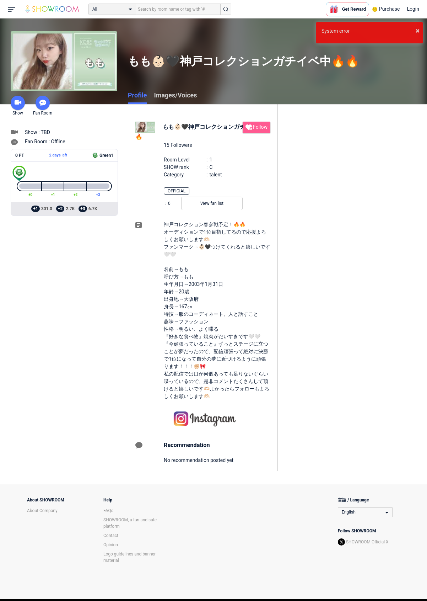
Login (413, 9)
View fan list (211, 203)
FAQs (108, 510)
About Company (42, 510)
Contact (110, 535)
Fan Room (42, 106)
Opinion (110, 544)
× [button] (418, 30)
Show (18, 106)
